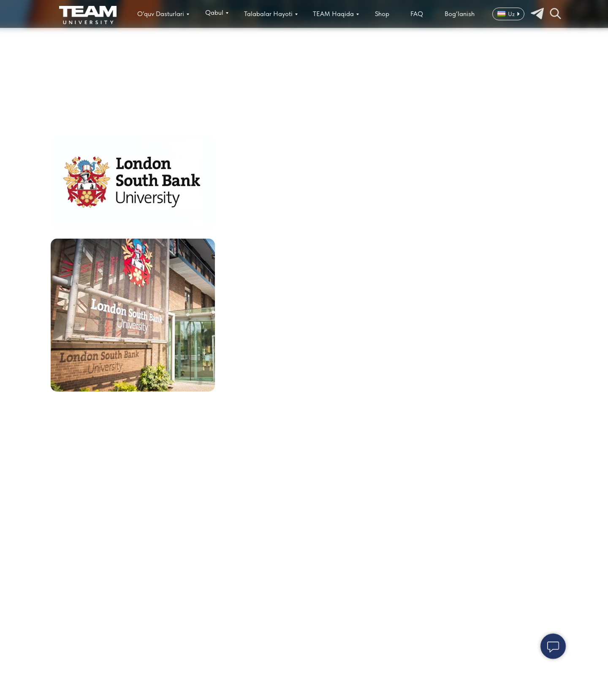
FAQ (416, 14)
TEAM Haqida (333, 14)
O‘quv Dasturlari (160, 14)
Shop (382, 14)
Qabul (214, 12)
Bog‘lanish (460, 14)
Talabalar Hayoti (268, 14)
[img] (88, 15)
